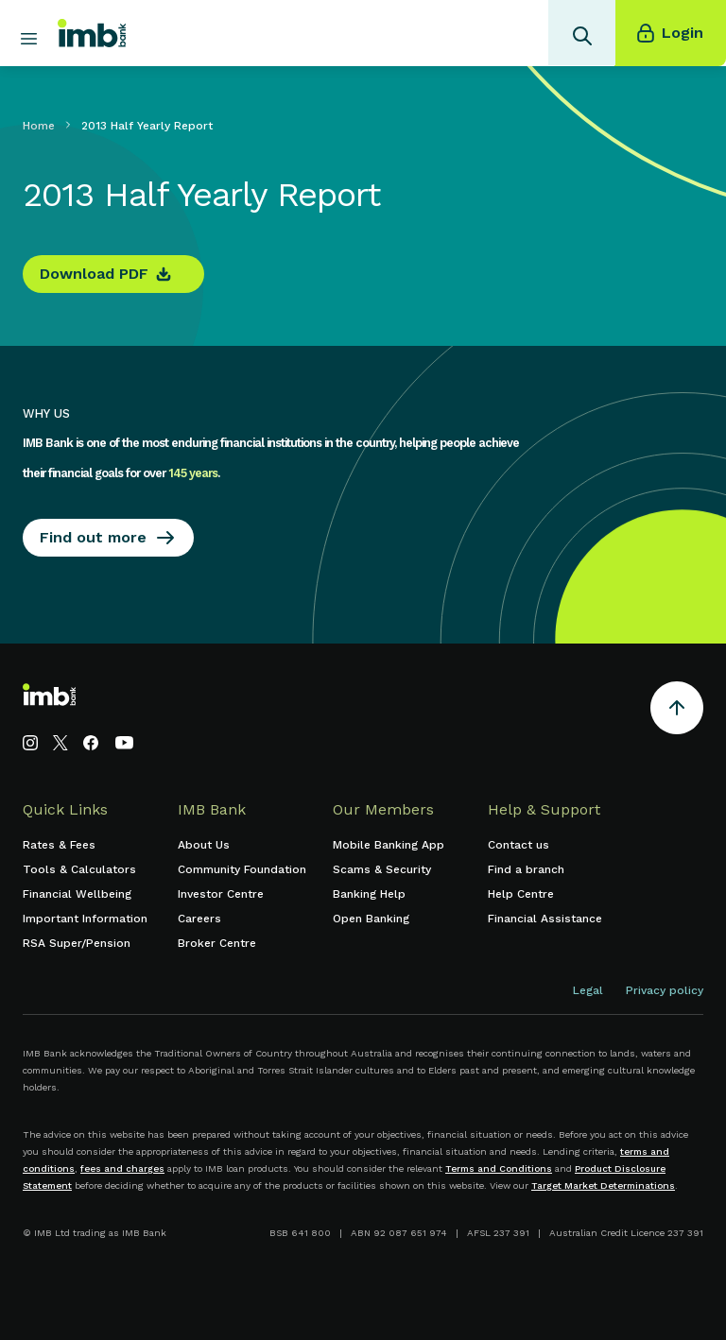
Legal (588, 990)
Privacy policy (664, 990)
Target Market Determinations (603, 1185)
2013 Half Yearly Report (147, 125)
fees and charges (122, 1168)
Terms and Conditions (498, 1168)
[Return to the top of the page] (676, 711)
